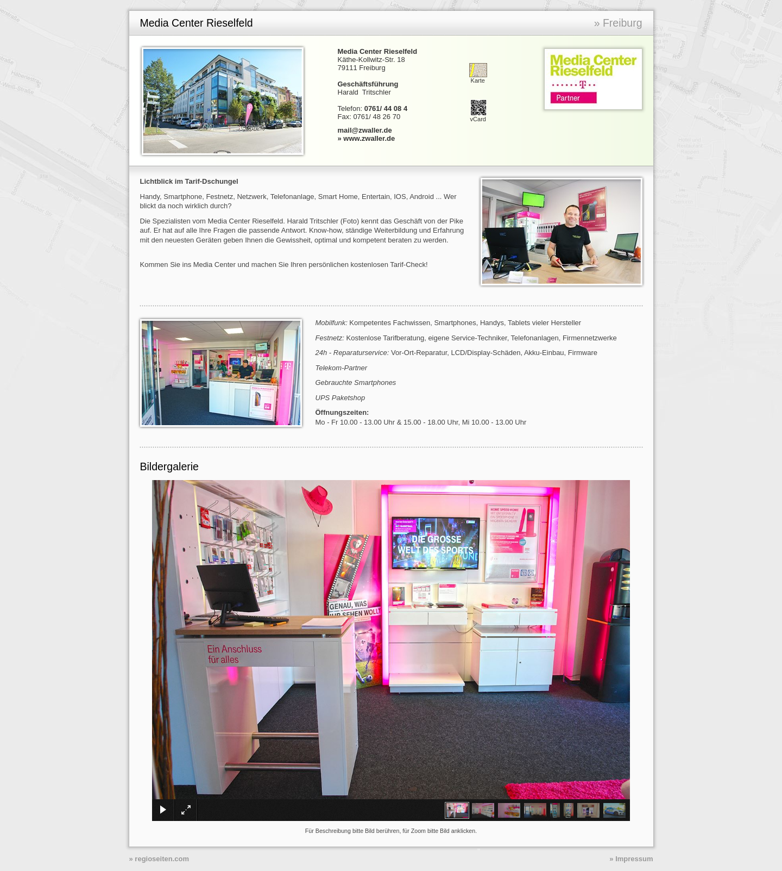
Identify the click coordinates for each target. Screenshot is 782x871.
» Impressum (631, 859)
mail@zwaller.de (365, 130)
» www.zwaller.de (366, 138)
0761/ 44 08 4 (386, 108)
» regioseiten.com (159, 859)
